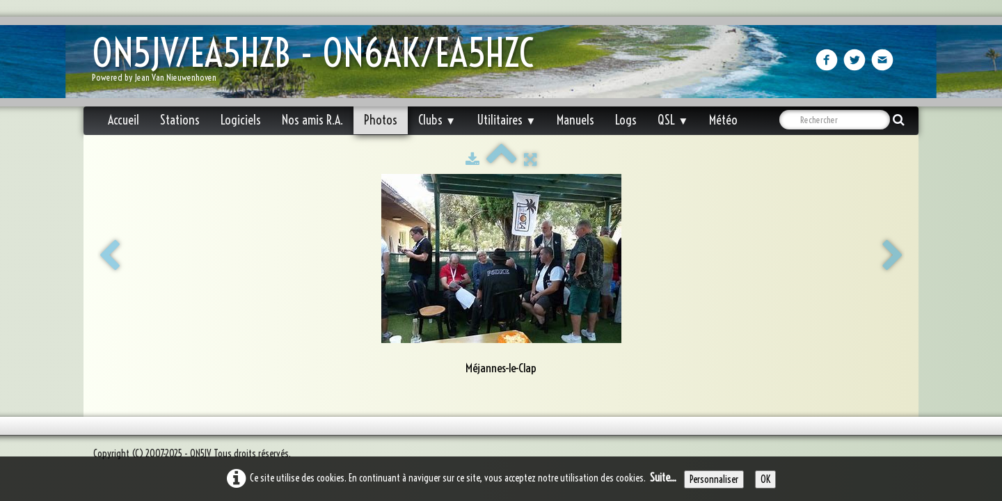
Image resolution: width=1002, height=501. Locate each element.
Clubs (437, 120)
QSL (673, 120)
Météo (723, 120)
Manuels (575, 120)
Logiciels (241, 120)
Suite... (663, 477)
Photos (380, 120)
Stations (180, 120)
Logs (626, 120)
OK (765, 479)
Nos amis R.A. (312, 120)
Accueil (123, 120)
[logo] (318, 63)
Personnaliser (714, 479)
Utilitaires (506, 120)
